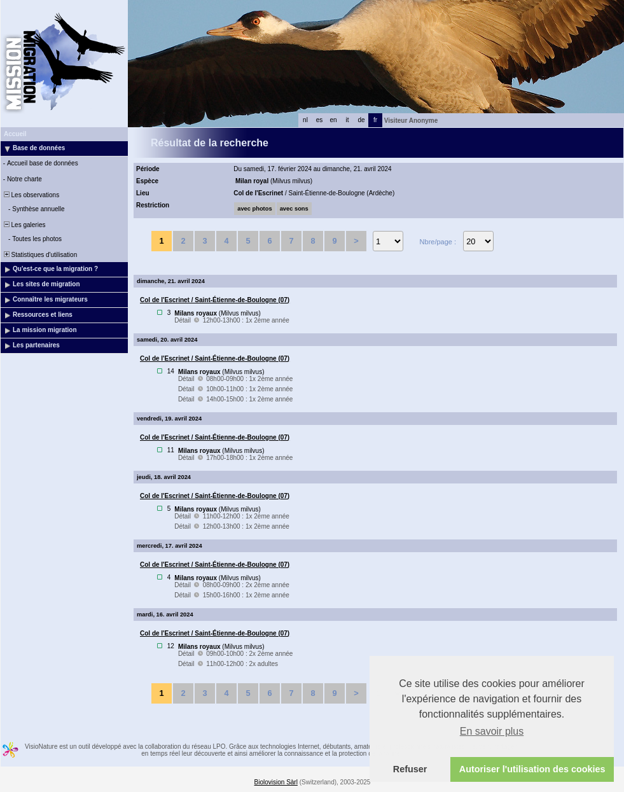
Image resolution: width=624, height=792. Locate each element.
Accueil (15, 133)
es (319, 119)
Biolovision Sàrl (276, 782)
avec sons (294, 208)
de (360, 119)
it (347, 119)
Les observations (30, 194)
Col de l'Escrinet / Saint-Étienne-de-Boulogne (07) (214, 299)
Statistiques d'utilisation (39, 254)
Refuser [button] (410, 769)
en (332, 119)
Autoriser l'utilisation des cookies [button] (532, 769)
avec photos (254, 208)
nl (305, 119)
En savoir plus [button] (492, 731)
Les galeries (23, 224)
